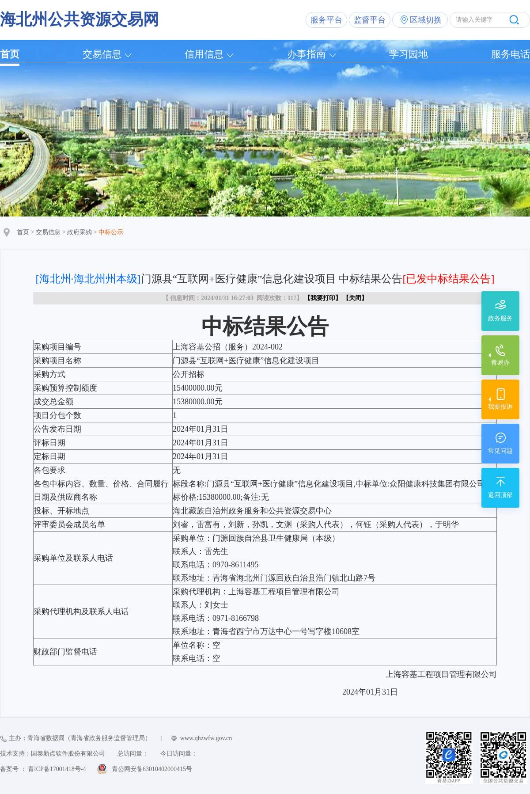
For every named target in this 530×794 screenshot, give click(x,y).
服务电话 (510, 54)
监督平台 (370, 19)
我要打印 (322, 298)
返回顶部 (500, 495)
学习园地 (408, 54)
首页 (9, 54)
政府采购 (79, 232)
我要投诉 (500, 406)
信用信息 (204, 54)
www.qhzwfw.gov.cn (206, 738)
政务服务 (500, 318)
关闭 (355, 298)
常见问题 (500, 451)
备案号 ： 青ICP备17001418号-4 (43, 769)
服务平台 (326, 19)
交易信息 (102, 54)
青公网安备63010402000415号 (152, 769)
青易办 (500, 362)
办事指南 (306, 54)
